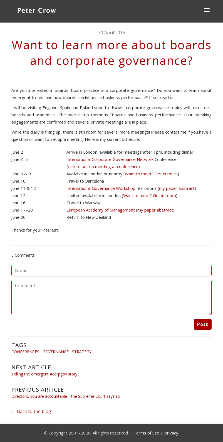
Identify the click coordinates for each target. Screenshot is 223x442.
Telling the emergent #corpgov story (44, 374)
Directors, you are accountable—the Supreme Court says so (65, 396)
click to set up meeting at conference (103, 166)
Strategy (81, 351)
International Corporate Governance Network (109, 159)
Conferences (25, 351)
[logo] (36, 11)
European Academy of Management (100, 210)
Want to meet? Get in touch (151, 173)
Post (202, 324)
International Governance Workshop (100, 188)
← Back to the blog (31, 411)
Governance (56, 351)
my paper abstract (177, 188)
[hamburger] (206, 10)
